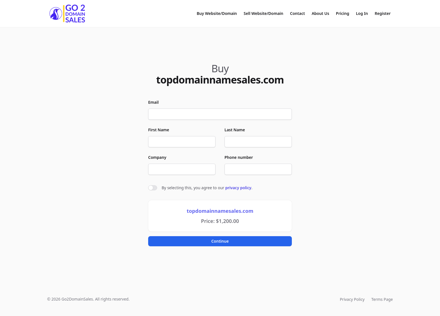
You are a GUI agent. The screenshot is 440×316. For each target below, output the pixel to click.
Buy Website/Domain (217, 13)
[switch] (152, 187)
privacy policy (238, 187)
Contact (297, 13)
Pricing (342, 13)
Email (153, 102)
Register (383, 13)
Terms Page (382, 299)
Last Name (234, 129)
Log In (362, 13)
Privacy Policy (352, 299)
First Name (158, 129)
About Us (320, 13)
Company (157, 157)
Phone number (238, 157)
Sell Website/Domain (263, 13)
